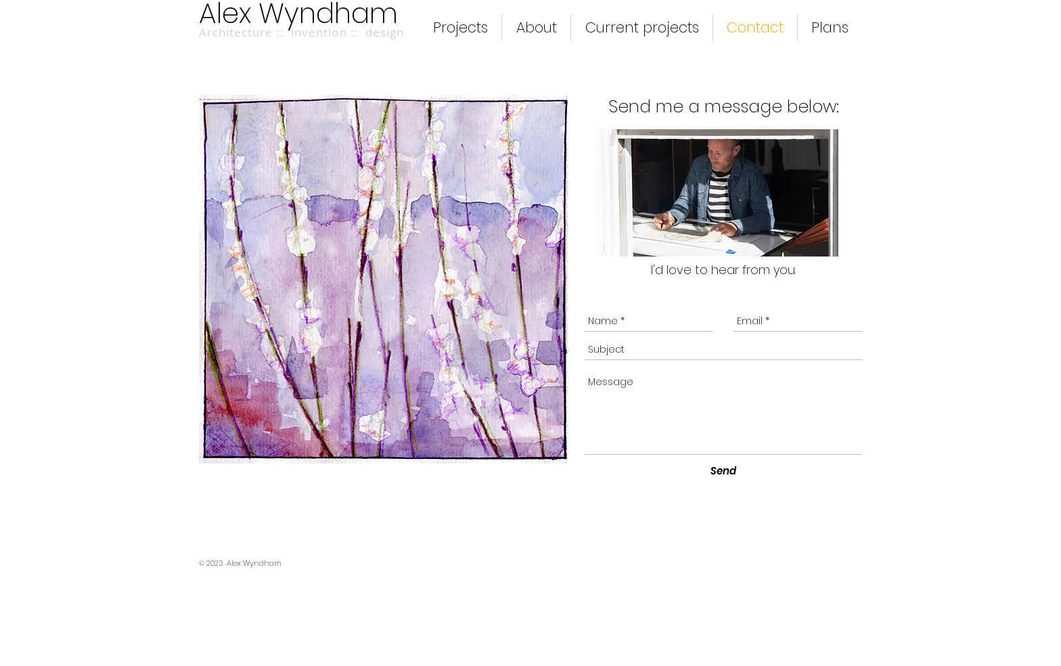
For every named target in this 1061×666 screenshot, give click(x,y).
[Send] (723, 471)
